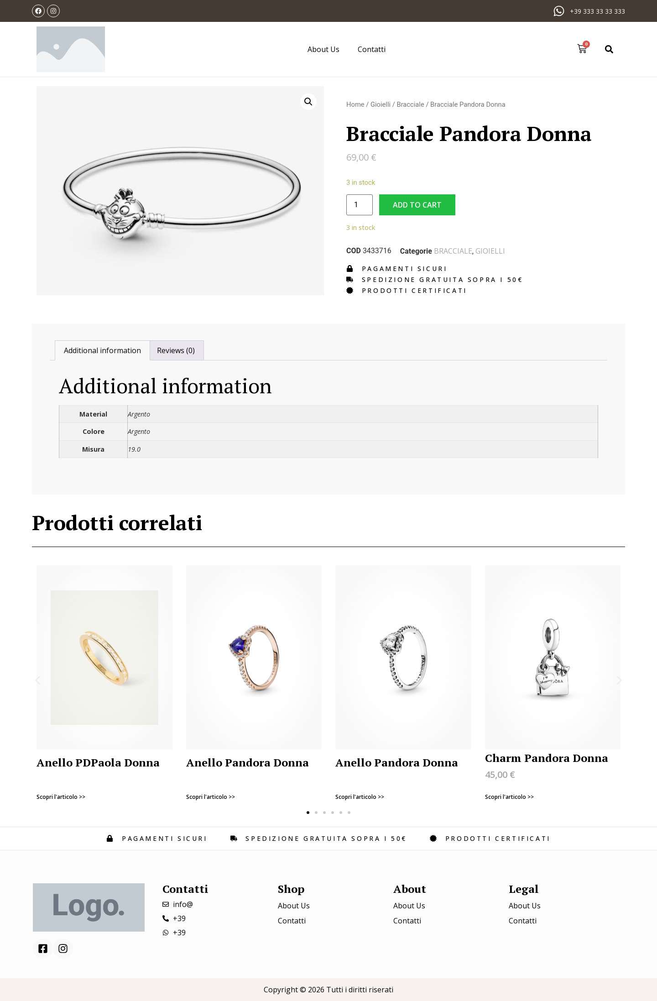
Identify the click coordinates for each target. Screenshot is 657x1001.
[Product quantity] (359, 204)
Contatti (372, 49)
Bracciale (410, 104)
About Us (323, 49)
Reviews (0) (176, 350)
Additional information (102, 350)
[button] (609, 49)
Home (355, 104)
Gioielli (380, 104)
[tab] (102, 350)
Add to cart (417, 205)
